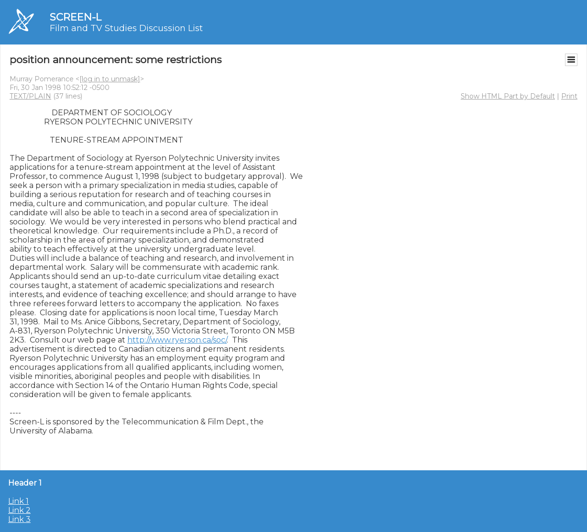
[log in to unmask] (109, 79)
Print (569, 96)
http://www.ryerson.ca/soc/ (177, 339)
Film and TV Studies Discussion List (126, 28)
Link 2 (19, 510)
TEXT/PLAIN (30, 96)
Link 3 (19, 519)
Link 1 (18, 501)
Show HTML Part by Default (508, 96)
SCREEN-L (75, 17)
